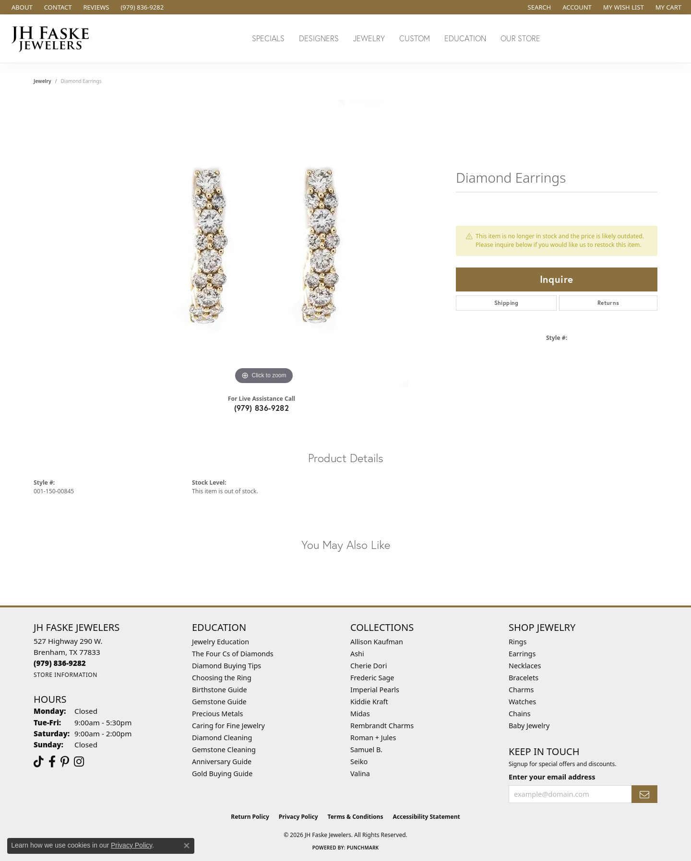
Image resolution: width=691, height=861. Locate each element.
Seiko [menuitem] (359, 761)
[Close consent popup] (187, 846)
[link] (21, 7)
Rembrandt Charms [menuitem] (382, 725)
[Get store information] (65, 675)
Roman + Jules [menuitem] (373, 737)
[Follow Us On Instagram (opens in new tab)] (79, 762)
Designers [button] (319, 38)
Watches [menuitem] (522, 701)
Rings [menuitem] (517, 641)
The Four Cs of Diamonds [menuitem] (233, 653)
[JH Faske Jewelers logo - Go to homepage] (53, 39)
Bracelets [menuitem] (523, 677)
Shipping (506, 302)
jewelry (42, 81)
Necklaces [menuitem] (525, 665)
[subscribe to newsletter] (644, 794)
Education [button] (465, 38)
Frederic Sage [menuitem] (372, 677)
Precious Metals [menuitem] (217, 713)
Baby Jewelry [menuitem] (529, 725)
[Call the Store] (60, 663)
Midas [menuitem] (360, 713)
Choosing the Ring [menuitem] (221, 677)
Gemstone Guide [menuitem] (219, 701)
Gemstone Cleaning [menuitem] (224, 749)
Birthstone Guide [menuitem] (219, 689)
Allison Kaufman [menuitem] (376, 641)
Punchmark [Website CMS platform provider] (363, 847)
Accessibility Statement (426, 817)
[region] (264, 243)
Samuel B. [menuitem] (366, 749)
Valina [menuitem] (360, 773)
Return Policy (250, 817)
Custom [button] (414, 38)
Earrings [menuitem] (522, 653)
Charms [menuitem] (521, 689)
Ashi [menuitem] (357, 653)
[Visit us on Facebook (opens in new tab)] (52, 762)
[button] (538, 7)
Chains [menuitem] (520, 713)
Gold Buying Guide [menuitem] (222, 773)
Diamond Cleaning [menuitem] (222, 737)
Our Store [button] (520, 38)
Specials (268, 38)
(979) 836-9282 (261, 408)
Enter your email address (552, 776)
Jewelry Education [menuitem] (220, 641)
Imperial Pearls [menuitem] (374, 689)
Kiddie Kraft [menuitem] (369, 701)
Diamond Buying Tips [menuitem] (226, 665)
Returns (608, 302)
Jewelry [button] (369, 38)
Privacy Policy (298, 817)
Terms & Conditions (355, 817)
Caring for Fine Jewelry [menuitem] (228, 725)
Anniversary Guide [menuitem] (221, 761)
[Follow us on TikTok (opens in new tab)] (39, 762)
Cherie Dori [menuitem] (368, 665)
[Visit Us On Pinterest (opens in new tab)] (64, 762)
